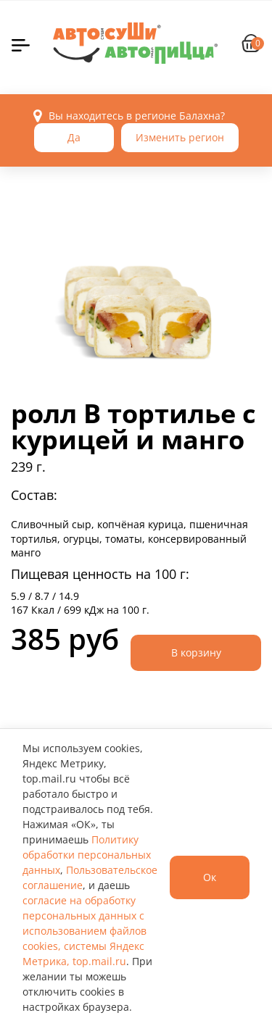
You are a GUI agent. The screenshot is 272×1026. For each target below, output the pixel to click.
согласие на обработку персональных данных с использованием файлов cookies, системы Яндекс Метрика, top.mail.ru (84, 930)
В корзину (196, 652)
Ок (209, 877)
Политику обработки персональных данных (86, 855)
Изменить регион (180, 137)
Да (74, 137)
